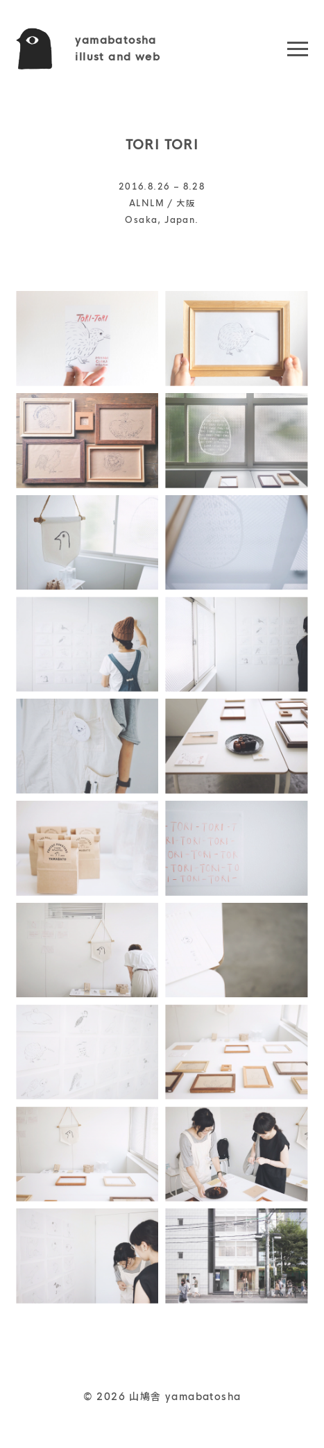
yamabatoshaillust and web (117, 48)
